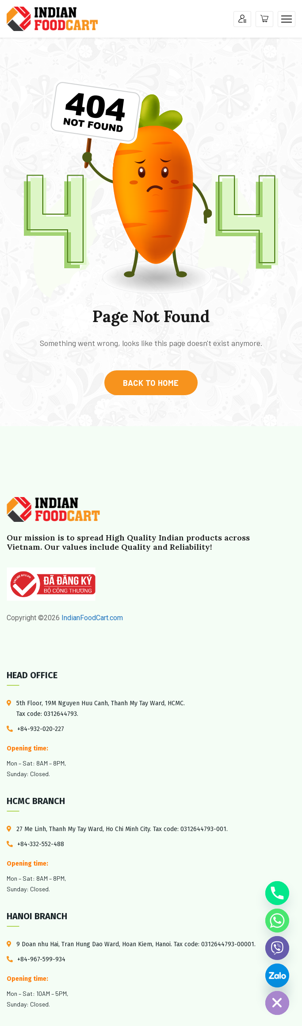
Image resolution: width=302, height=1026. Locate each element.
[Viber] (277, 948)
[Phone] (277, 893)
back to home (151, 383)
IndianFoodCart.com (91, 618)
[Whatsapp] (277, 921)
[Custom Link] (277, 975)
